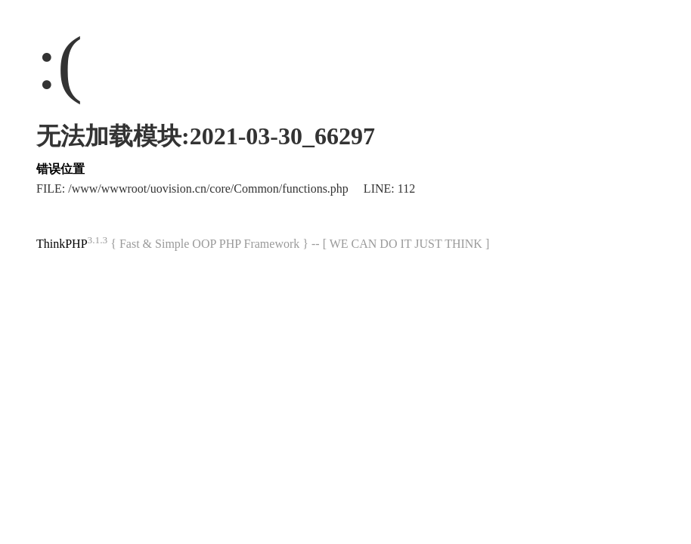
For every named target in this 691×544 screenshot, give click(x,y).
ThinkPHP (62, 243)
